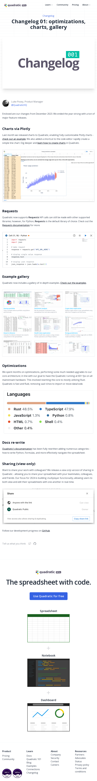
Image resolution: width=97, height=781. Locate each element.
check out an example (14, 139)
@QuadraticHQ (19, 105)
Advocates (80, 758)
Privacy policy (82, 764)
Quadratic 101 (34, 759)
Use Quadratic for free (48, 596)
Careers (55, 764)
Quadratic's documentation (17, 448)
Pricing (75, 4)
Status (78, 761)
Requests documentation (16, 225)
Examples (32, 765)
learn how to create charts (51, 142)
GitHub (46, 530)
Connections (33, 769)
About (86, 4)
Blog (29, 762)
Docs (29, 755)
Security (55, 758)
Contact (55, 761)
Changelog (48, 15)
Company (56, 754)
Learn (49, 4)
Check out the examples (73, 282)
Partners (79, 754)
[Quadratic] (16, 5)
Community (62, 4)
